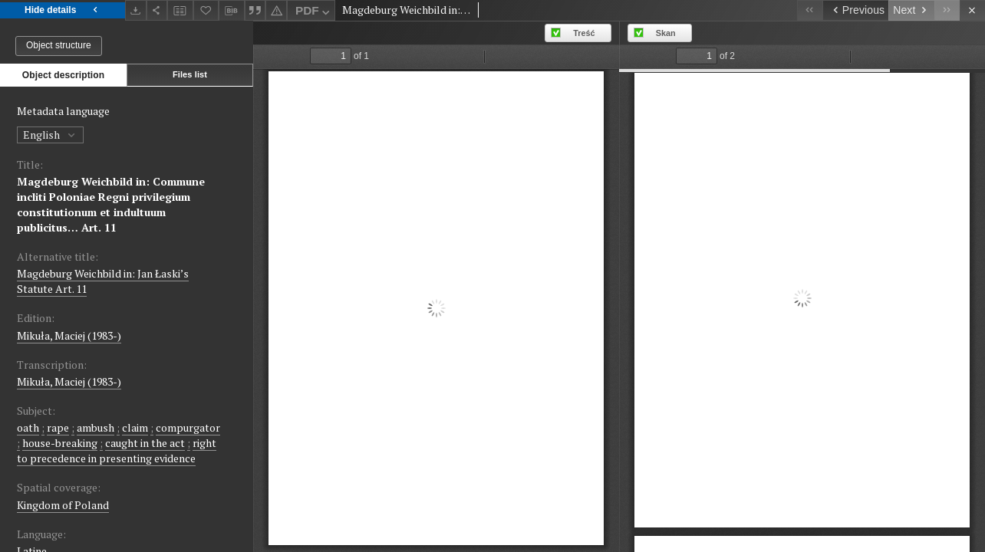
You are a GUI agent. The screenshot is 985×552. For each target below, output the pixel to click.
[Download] (136, 10)
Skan (666, 33)
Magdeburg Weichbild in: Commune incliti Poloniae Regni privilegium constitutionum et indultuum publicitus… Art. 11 (111, 204)
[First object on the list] (809, 10)
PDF (314, 12)
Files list (190, 74)
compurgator (188, 427)
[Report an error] (276, 10)
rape (58, 427)
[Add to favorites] (206, 10)
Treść (584, 33)
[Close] (972, 10)
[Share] (157, 10)
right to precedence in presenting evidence (116, 450)
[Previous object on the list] (855, 10)
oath (28, 427)
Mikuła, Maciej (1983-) (69, 335)
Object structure (58, 45)
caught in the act (145, 442)
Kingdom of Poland (63, 505)
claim (135, 427)
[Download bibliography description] (232, 10)
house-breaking (59, 442)
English (50, 134)
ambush (95, 427)
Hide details (62, 10)
